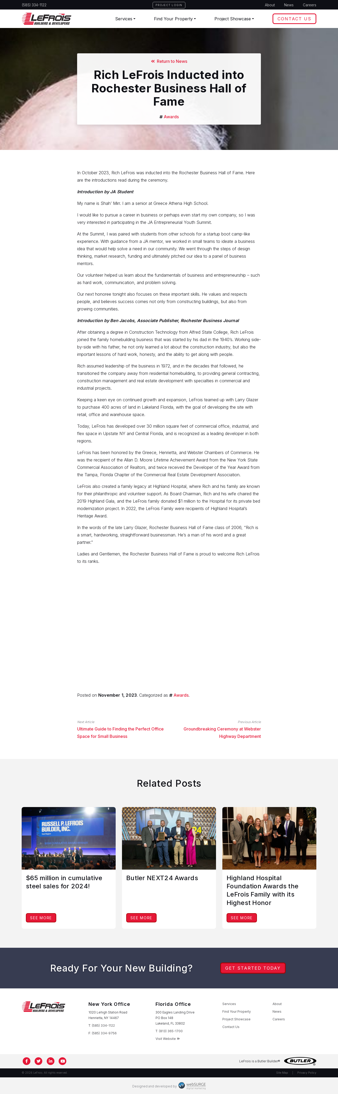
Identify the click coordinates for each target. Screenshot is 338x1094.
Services (123, 18)
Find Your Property (173, 18)
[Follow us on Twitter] (39, 1061)
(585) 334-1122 (34, 5)
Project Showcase (232, 18)
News (289, 5)
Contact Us (294, 18)
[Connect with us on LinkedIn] (51, 1061)
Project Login (169, 5)
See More (41, 918)
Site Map (282, 1072)
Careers (309, 5)
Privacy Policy (306, 1072)
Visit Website (168, 1039)
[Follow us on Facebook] (27, 1061)
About (270, 5)
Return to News (169, 61)
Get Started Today (253, 968)
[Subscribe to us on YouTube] (63, 1061)
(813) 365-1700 (171, 1031)
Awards (171, 116)
